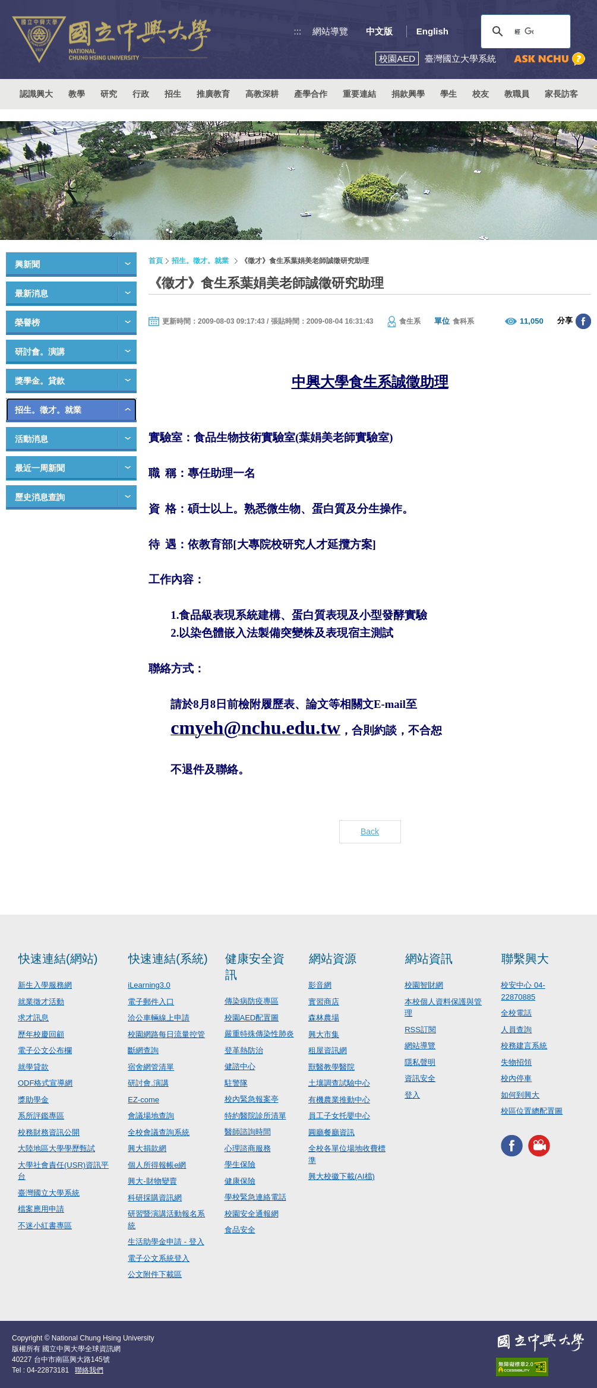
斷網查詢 (143, 1050)
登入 (412, 1094)
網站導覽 (330, 31)
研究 (108, 94)
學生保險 (240, 1164)
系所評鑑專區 (41, 1115)
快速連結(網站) (57, 958)
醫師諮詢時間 (248, 1131)
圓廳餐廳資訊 (331, 1132)
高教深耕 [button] (262, 94)
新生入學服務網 (45, 985)
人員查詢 (516, 1029)
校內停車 (516, 1078)
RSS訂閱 (420, 1029)
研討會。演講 (40, 351)
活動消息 (31, 439)
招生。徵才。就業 (48, 410)
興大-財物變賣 (152, 1181)
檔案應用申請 (41, 1208)
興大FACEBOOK (512, 1146)
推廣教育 (213, 94)
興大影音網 (539, 1146)
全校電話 (516, 1012)
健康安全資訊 (255, 966)
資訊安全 (420, 1078)
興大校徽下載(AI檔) (341, 1176)
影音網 (319, 985)
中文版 (379, 31)
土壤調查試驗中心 (339, 1083)
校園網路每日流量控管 (166, 1034)
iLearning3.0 (149, 985)
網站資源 (332, 958)
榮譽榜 (27, 322)
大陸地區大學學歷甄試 (56, 1148)
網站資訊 (429, 958)
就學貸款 (33, 1067)
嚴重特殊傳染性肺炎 (259, 1033)
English (432, 31)
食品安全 (240, 1229)
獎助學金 (33, 1099)
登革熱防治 (244, 1050)
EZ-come (143, 1099)
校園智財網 (424, 985)
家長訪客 (561, 94)
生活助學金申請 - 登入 (166, 1241)
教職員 (516, 94)
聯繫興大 (525, 958)
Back (370, 831)
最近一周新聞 (40, 468)
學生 (448, 94)
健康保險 (240, 1181)
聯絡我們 (89, 1370)
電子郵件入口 (151, 1001)
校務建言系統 (524, 1045)
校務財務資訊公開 (49, 1132)
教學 (76, 94)
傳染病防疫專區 (252, 1001)
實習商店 (323, 1001)
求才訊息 (33, 1017)
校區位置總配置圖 (532, 1110)
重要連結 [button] (359, 94)
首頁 (156, 261)
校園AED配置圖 (252, 1017)
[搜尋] (523, 31)
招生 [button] (173, 94)
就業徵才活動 (41, 1001)
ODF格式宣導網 (45, 1083)
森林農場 (323, 1017)
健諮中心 (240, 1066)
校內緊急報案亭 (252, 1099)
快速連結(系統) (167, 958)
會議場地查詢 (151, 1115)
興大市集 (323, 1034)
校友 (480, 94)
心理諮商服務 (248, 1148)
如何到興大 (520, 1094)
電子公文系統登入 (158, 1258)
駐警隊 (236, 1083)
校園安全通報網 (252, 1213)
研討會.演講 (148, 1083)
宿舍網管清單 (151, 1067)
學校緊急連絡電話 (255, 1197)
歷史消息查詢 (40, 497)
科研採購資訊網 (155, 1197)
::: (298, 31)
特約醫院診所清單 (255, 1115)
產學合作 (310, 94)
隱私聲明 (420, 1062)
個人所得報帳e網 (157, 1165)
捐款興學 (408, 94)
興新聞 (27, 264)
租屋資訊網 (327, 1050)
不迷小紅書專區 (45, 1225)
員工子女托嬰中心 (339, 1115)
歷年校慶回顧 (41, 1034)
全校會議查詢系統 (158, 1132)
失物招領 (516, 1062)
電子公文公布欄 (45, 1050)
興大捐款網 (147, 1148)
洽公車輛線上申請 (158, 1017)
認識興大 (36, 94)
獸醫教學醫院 (331, 1067)
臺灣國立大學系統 (49, 1192)
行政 (140, 94)
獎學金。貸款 (40, 380)
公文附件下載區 (155, 1274)
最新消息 (31, 293)
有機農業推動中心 (339, 1099)
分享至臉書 (583, 321)
